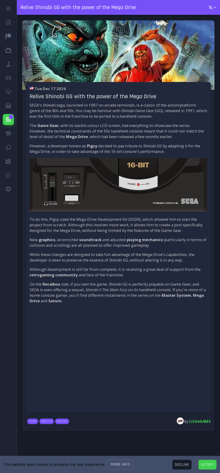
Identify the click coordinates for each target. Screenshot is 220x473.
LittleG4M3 (200, 421)
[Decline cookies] (182, 465)
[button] (120, 464)
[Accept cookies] (207, 465)
